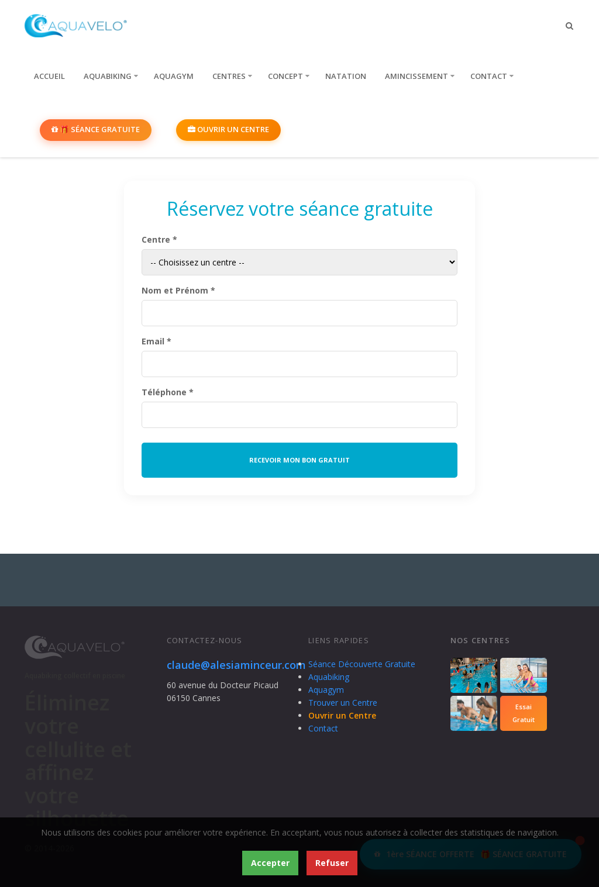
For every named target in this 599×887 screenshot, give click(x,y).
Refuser (332, 862)
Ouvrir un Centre (228, 129)
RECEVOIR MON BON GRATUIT (299, 459)
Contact (488, 76)
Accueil (49, 76)
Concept (285, 76)
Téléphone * (168, 392)
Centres (229, 76)
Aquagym (174, 76)
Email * (156, 341)
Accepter (270, 862)
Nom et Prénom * (178, 290)
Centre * (159, 239)
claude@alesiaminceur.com (236, 665)
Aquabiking (108, 76)
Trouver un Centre (342, 702)
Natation (345, 76)
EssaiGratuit (523, 713)
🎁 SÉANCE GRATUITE (95, 129)
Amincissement (416, 76)
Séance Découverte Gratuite (361, 663)
